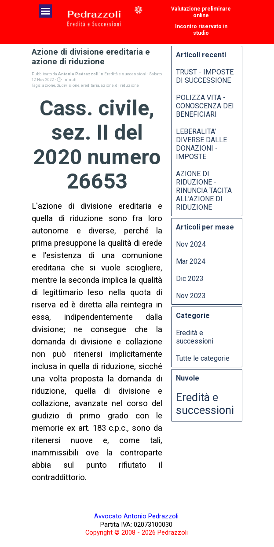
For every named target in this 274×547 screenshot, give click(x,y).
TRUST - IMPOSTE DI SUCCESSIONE (205, 76)
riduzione (129, 85)
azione (48, 85)
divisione (71, 85)
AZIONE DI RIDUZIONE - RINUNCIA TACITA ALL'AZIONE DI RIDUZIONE (204, 190)
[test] (201, 12)
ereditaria (90, 85)
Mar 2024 (190, 261)
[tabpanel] (136, 524)
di (58, 85)
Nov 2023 (191, 296)
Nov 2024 (191, 244)
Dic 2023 (190, 278)
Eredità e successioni (194, 337)
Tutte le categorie (203, 358)
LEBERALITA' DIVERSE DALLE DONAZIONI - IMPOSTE (201, 144)
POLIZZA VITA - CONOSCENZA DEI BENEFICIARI (205, 105)
